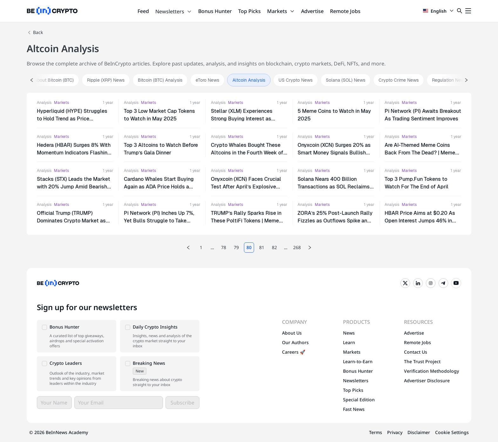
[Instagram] (431, 283)
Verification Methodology (431, 371)
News (349, 333)
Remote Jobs (345, 11)
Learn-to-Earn (358, 361)
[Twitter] (405, 283)
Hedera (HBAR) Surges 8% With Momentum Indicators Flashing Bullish (74, 153)
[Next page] (310, 247)
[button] (76, 336)
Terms (375, 432)
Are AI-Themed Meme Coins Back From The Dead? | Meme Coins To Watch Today (420, 153)
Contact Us (415, 352)
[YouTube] (456, 283)
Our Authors (295, 342)
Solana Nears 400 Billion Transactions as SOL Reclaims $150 (334, 187)
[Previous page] (188, 247)
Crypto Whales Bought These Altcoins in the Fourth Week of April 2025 (247, 153)
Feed (143, 11)
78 (223, 247)
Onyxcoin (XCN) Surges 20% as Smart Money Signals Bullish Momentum (334, 153)
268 (297, 247)
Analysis (44, 102)
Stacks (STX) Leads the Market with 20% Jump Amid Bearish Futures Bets (73, 187)
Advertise (312, 11)
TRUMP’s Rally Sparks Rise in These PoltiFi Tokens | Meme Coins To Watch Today (246, 221)
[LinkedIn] (418, 283)
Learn (349, 342)
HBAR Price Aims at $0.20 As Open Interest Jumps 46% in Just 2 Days (420, 221)
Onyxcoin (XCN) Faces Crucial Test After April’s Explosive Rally (246, 187)
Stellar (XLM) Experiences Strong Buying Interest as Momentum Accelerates (242, 119)
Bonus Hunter (215, 11)
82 (274, 247)
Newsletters (173, 11)
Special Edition (359, 400)
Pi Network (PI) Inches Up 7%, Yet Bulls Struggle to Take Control (159, 221)
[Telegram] (443, 283)
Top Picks (249, 11)
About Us (292, 333)
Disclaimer (418, 432)
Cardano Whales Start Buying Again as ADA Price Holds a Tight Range (159, 187)
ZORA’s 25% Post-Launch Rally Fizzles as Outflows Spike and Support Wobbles (335, 221)
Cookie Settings (452, 432)
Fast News (354, 409)
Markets (281, 11)
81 (261, 247)
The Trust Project (422, 361)
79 (236, 247)
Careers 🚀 (293, 352)
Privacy (394, 432)
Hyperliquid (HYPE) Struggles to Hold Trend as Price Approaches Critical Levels (72, 119)
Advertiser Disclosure (427, 380)
